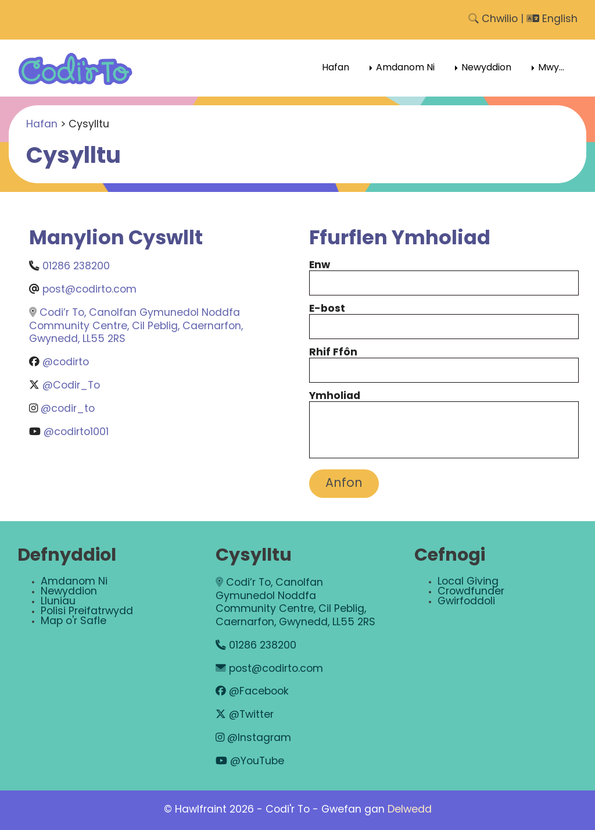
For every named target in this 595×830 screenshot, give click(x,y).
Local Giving (468, 582)
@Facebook (252, 692)
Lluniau (58, 602)
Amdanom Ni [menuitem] (405, 68)
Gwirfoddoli (466, 602)
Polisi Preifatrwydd (87, 612)
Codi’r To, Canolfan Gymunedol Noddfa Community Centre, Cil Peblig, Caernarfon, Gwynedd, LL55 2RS (136, 326)
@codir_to (68, 409)
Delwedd (410, 810)
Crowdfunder (471, 592)
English (552, 19)
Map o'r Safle (73, 621)
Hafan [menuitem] (335, 68)
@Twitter (245, 715)
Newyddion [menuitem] (486, 68)
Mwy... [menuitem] (551, 68)
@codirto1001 (76, 432)
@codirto (65, 363)
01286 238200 (76, 267)
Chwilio (493, 19)
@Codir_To (71, 386)
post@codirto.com (89, 290)
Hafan (42, 125)
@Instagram (253, 738)
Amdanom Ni (74, 582)
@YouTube (250, 762)
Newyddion (69, 592)
